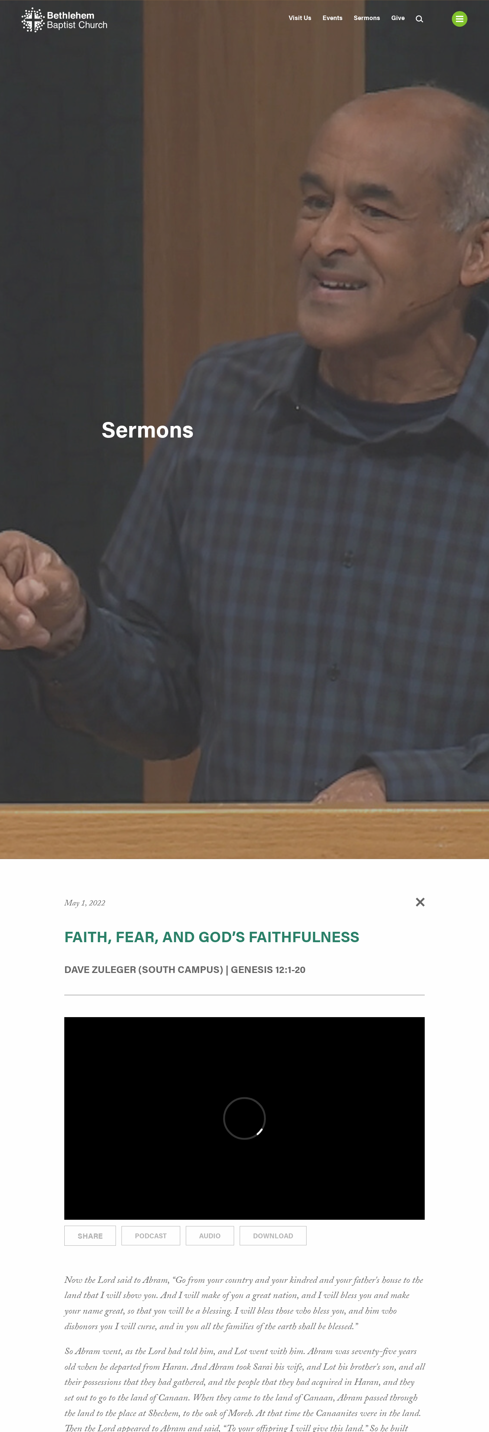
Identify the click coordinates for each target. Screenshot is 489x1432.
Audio (210, 1235)
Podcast (151, 1235)
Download (273, 1235)
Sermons (367, 17)
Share (90, 1235)
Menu (459, 19)
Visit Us (300, 17)
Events (333, 17)
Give (398, 17)
